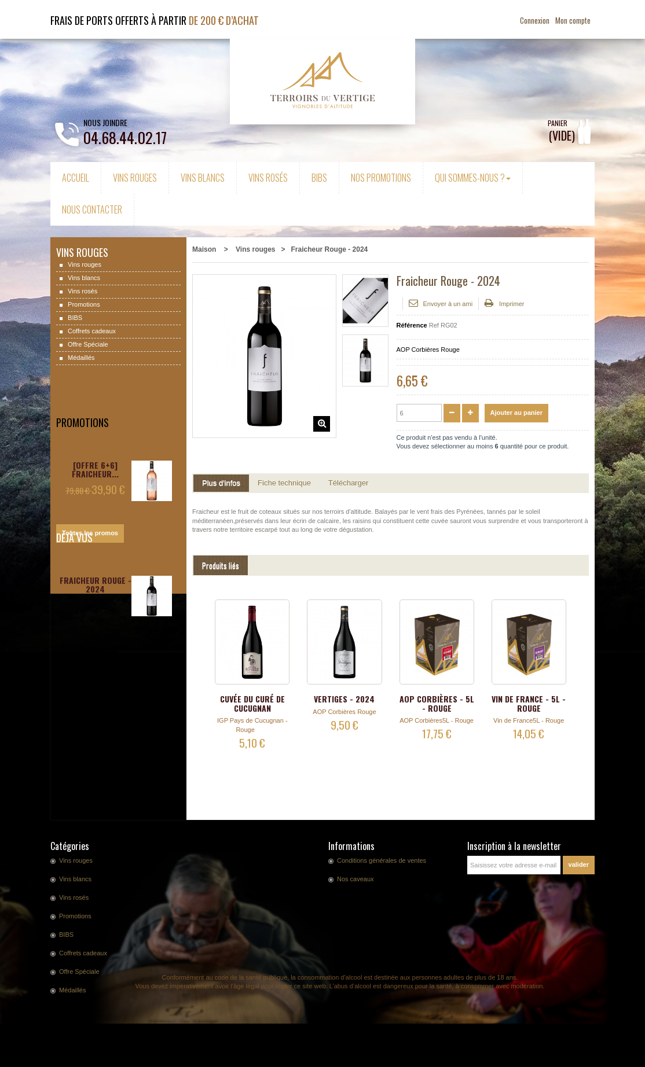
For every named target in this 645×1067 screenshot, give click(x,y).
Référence (412, 325)
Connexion (535, 20)
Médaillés (80, 357)
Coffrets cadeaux (91, 331)
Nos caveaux (355, 878)
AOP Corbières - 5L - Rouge (437, 703)
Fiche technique (284, 483)
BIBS (74, 317)
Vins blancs (83, 277)
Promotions (83, 304)
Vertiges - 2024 (344, 699)
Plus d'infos (221, 483)
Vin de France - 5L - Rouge (529, 703)
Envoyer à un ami (448, 303)
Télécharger (348, 483)
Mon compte (573, 20)
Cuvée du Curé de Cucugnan (252, 703)
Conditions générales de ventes (381, 860)
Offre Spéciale (87, 344)
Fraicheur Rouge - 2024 (95, 585)
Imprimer (511, 303)
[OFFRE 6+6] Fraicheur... (95, 444)
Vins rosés (81, 291)
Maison (204, 249)
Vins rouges (83, 264)
